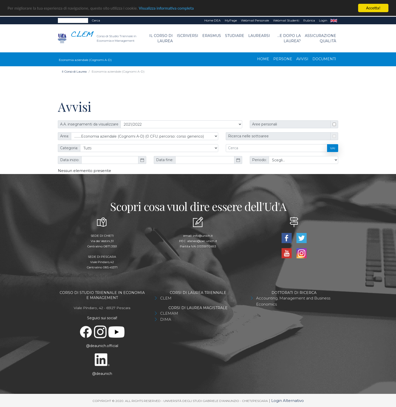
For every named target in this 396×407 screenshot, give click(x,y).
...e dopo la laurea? (289, 38)
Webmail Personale (255, 20)
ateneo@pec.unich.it (202, 241)
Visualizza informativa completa (166, 8)
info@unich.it (203, 236)
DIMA (165, 319)
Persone (282, 59)
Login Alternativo (287, 400)
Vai (332, 148)
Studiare (234, 35)
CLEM (165, 298)
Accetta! (373, 8)
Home (263, 59)
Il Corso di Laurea (161, 38)
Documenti (324, 59)
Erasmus (211, 35)
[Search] (73, 20)
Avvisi (302, 59)
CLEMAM (169, 313)
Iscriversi (187, 35)
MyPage (231, 20)
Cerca (96, 20)
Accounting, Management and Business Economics (293, 301)
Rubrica (309, 20)
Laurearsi (259, 35)
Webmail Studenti (286, 20)
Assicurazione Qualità (320, 38)
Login (323, 20)
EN (333, 20)
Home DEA (212, 20)
